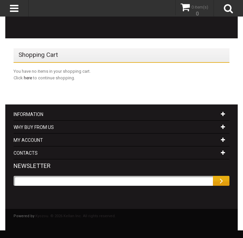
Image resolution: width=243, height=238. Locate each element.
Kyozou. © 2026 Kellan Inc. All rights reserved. (75, 216)
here (28, 77)
